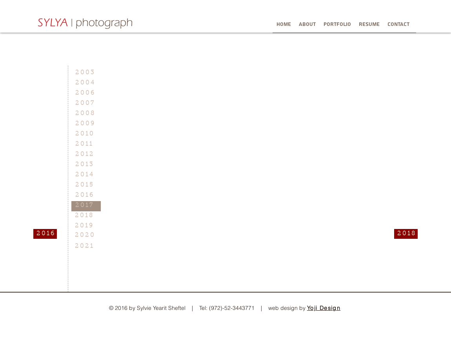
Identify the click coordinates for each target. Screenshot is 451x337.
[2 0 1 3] (86, 165)
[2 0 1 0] (86, 134)
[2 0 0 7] (86, 103)
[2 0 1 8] (85, 216)
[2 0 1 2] (86, 154)
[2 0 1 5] (86, 185)
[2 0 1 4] (86, 175)
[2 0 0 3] (86, 73)
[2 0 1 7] (86, 205)
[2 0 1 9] (85, 226)
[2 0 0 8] (86, 114)
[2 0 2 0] (85, 235)
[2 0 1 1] (86, 144)
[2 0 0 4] (86, 83)
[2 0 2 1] (85, 246)
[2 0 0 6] (86, 93)
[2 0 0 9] (86, 124)
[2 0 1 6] (45, 234)
